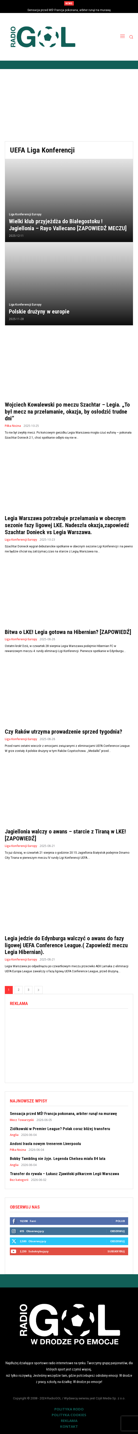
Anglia (14, 1134)
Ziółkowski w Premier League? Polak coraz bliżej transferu (60, 1128)
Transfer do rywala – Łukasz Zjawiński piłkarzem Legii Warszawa (64, 1173)
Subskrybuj (116, 1251)
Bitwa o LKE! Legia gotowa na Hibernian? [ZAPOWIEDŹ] (68, 632)
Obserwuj (117, 1231)
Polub (120, 1221)
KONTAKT (69, 1426)
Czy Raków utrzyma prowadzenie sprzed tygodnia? (63, 731)
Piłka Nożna (13, 425)
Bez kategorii (19, 1179)
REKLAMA (69, 1420)
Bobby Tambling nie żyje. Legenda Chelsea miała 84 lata (57, 1158)
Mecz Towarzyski (22, 1120)
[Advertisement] (69, 105)
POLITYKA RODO (69, 1409)
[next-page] (38, 990)
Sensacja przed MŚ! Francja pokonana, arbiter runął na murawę (69, 10)
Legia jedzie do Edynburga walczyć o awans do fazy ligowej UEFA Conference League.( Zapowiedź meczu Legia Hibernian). (66, 945)
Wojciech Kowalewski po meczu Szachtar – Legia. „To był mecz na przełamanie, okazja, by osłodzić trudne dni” (67, 411)
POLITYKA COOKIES (69, 1414)
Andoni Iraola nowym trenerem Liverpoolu (45, 1143)
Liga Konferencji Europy (25, 214)
